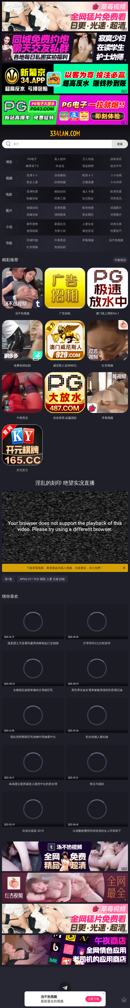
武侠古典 (116, 224)
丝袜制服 (60, 182)
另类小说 (60, 231)
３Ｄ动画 (116, 175)
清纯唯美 (60, 214)
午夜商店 (60, 240)
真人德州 (60, 159)
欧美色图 (88, 208)
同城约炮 (32, 240)
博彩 (9, 162)
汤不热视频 (116, 240)
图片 (9, 210)
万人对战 (88, 159)
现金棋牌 (88, 166)
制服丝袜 (32, 198)
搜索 (120, 144)
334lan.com (65, 134)
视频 (9, 178)
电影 (9, 194)
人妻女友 (88, 224)
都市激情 (32, 224)
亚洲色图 (60, 208)
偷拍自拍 (60, 191)
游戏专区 (116, 159)
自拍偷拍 (60, 175)
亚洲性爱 (32, 191)
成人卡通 (88, 191)
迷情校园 (32, 231)
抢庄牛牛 (116, 166)
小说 (9, 227)
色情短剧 (60, 247)
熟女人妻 (32, 182)
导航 (9, 243)
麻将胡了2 (32, 166)
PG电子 (32, 159)
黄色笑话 (88, 231)
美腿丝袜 (32, 214)
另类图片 (116, 214)
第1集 (8, 579)
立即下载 (93, 999)
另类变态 (116, 198)
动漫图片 (116, 208)
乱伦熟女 (88, 198)
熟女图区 (88, 214)
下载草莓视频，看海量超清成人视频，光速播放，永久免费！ (76, 567)
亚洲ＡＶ (32, 175)
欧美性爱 (116, 191)
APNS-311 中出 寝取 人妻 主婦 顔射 (42, 579)
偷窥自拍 (32, 208)
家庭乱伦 (60, 224)
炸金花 (60, 166)
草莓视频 (88, 240)
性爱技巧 (116, 231)
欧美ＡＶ (88, 175)
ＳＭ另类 (116, 182)
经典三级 (60, 198)
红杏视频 (32, 247)
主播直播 (88, 182)
